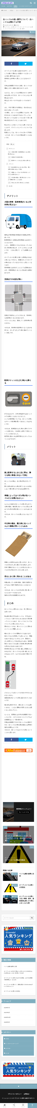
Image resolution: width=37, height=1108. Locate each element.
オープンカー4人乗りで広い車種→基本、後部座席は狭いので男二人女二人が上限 (26, 899)
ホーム (4, 1105)
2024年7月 (7, 1007)
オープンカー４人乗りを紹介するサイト (23, 1098)
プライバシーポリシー (15, 1094)
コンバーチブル (9, 28)
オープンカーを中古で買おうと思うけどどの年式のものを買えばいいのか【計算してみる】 (18, 972)
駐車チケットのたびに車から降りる (19, 160)
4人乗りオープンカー (16, 27)
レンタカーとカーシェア (25, 6)
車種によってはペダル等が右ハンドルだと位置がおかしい (19, 173)
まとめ (3, 6)
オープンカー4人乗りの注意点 (26, 886)
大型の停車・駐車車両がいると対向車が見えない (19, 153)
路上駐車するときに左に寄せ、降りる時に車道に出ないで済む (19, 168)
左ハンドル (16, 28)
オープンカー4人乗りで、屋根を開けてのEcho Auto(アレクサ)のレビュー (18, 985)
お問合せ (26, 1094)
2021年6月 (7, 1012)
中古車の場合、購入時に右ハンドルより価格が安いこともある (19, 178)
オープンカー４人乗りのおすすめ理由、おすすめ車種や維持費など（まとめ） (18, 978)
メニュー (23, 1105)
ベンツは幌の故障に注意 (26, 875)
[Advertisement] (18, 354)
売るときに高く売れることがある (18, 182)
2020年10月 (7, 1017)
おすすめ (9, 6)
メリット (10, 164)
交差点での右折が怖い (15, 157)
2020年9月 (7, 1022)
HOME (5, 10)
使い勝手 (22, 28)
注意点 (15, 6)
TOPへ (32, 1105)
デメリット (10, 148)
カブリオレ (7, 27)
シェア (14, 1105)
